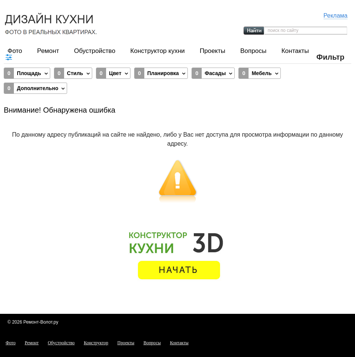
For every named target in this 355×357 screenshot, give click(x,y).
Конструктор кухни (157, 50)
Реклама (336, 15)
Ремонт (48, 50)
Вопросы (253, 50)
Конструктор (96, 342)
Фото (14, 50)
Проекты (212, 50)
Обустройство (94, 50)
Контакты (295, 50)
